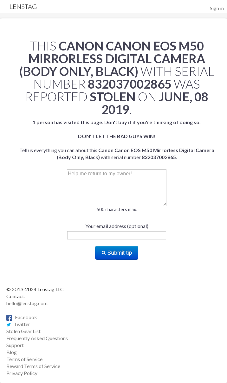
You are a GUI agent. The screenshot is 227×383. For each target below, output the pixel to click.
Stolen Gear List (23, 331)
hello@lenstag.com (27, 303)
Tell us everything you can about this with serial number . (116, 139)
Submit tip (116, 253)
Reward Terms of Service (33, 366)
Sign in (217, 8)
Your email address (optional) (116, 226)
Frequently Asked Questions (37, 338)
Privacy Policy (21, 373)
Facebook (21, 317)
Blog (11, 352)
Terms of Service (24, 359)
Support (15, 345)
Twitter (18, 324)
